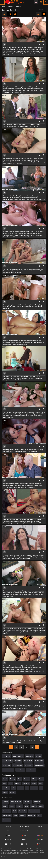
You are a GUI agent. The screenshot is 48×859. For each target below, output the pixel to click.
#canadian (35, 628)
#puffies (21, 199)
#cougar (5, 158)
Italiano (40, 839)
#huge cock (34, 197)
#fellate (39, 485)
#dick (20, 49)
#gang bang (36, 414)
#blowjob (40, 88)
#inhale (13, 742)
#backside (24, 340)
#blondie (17, 380)
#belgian (19, 592)
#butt (4, 124)
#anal (19, 48)
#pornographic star (35, 53)
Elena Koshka (6, 811)
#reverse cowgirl (23, 485)
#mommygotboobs (27, 88)
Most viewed (15, 14)
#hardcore (6, 49)
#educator (25, 126)
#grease (17, 340)
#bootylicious (7, 632)
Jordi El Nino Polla (16, 801)
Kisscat (12, 806)
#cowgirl (17, 305)
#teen (30, 126)
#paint (42, 90)
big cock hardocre (8, 760)
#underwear (37, 49)
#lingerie (31, 49)
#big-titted (36, 160)
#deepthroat (18, 158)
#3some (22, 557)
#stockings (6, 199)
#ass (31, 48)
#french (11, 417)
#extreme (37, 199)
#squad (36, 592)
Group (19, 779)
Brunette (5, 779)
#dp (10, 48)
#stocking (21, 671)
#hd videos (6, 451)
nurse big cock (20, 770)
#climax (40, 415)
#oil (6, 344)
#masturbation (23, 237)
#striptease (6, 485)
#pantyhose (39, 523)
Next (37, 747)
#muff (15, 53)
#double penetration (23, 53)
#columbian (23, 558)
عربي (8, 835)
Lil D (26, 806)
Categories (10, 6)
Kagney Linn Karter (34, 811)
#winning (17, 449)
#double (5, 594)
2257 (8, 830)
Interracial (17, 783)
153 (32, 747)
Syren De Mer (22, 811)
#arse (35, 415)
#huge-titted (6, 708)
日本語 (8, 844)
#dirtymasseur (24, 342)
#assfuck (5, 48)
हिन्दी (24, 839)
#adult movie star (8, 92)
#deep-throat (12, 160)
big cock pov (29, 756)
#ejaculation (24, 666)
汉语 (24, 835)
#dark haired (14, 708)
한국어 (24, 844)
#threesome (31, 237)
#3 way (9, 271)
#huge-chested (11, 591)
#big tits (40, 48)
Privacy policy (24, 830)
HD (44, 14)
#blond (19, 306)
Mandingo (23, 815)
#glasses (19, 521)
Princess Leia (6, 820)
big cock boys (6, 756)
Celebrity (12, 792)
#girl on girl (34, 231)
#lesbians (17, 235)
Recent (10, 14)
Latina (10, 783)
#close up (15, 48)
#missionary (22, 519)
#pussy (42, 51)
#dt (15, 414)
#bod (8, 87)
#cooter (22, 305)
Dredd (14, 811)
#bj (13, 271)
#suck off (11, 158)
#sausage (6, 54)
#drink (20, 451)
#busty (24, 158)
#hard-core (24, 162)
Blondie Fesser (7, 815)
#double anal (6, 742)
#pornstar (14, 51)
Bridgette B (34, 806)
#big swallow (14, 451)
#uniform (35, 594)
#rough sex (16, 196)
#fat (9, 51)
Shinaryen (37, 801)
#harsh (26, 671)
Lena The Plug (27, 801)
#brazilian (30, 705)
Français (8, 839)
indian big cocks (39, 765)
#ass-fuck (6, 414)
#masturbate (22, 233)
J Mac (41, 806)
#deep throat (22, 87)
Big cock (5, 792)
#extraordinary (7, 197)
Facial (40, 783)
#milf (37, 51)
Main (3, 6)
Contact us (8, 826)
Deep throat (6, 788)
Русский (40, 844)
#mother (30, 90)
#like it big (6, 449)
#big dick (12, 49)
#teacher (5, 126)
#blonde (26, 199)
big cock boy (6, 765)
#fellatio (11, 449)
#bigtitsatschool (7, 53)
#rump (36, 48)
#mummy (26, 51)
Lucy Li (39, 815)
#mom (38, 87)
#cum (42, 555)
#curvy (21, 628)
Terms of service (24, 826)
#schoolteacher (15, 632)
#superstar (6, 378)
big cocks (38, 756)
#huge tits (6, 376)
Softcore (34, 779)
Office (13, 788)
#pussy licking (37, 233)
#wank (17, 231)
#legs (4, 592)
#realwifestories (19, 271)
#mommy (12, 88)
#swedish (11, 380)
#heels (32, 124)
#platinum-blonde (27, 667)
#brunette (22, 92)
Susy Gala (19, 806)
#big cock (32, 51)
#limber (15, 671)
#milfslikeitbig (24, 483)
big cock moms (39, 760)
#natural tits (14, 87)
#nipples (22, 197)
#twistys (26, 124)
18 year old (26, 783)
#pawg (39, 519)
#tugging (5, 231)
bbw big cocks (31, 770)
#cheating (31, 162)
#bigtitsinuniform (28, 592)
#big (16, 49)
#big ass (36, 269)
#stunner (16, 92)
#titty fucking (28, 628)
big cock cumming (18, 756)
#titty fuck (12, 163)
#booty (18, 414)
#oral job (5, 705)
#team (12, 596)
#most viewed (29, 449)
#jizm (29, 558)
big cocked (18, 760)
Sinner (15, 815)
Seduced (26, 779)
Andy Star (5, 801)
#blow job (6, 163)
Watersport (34, 788)
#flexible (10, 669)
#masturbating (24, 235)
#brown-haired (7, 90)
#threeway (39, 235)
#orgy (16, 233)
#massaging (6, 342)
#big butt (5, 269)
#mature (9, 306)
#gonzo (5, 51)
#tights (14, 306)
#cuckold (17, 162)
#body (4, 87)
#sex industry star (32, 158)
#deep (31, 199)
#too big (31, 451)
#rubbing (32, 342)
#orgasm (17, 342)
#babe (14, 90)
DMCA (40, 826)
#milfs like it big (38, 449)
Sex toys (20, 788)
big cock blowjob (17, 765)
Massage (12, 779)
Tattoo (41, 779)
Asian (4, 783)
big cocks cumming (8, 770)
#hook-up (41, 231)
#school (21, 124)
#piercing (5, 340)
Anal (41, 788)
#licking (12, 199)
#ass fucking (26, 48)
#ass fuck (20, 51)
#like (35, 451)
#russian (35, 591)
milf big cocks (28, 760)
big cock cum (28, 765)
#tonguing (35, 196)
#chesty (5, 633)
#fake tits (25, 49)
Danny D (5, 806)
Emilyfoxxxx (31, 815)
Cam (27, 788)
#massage (18, 344)
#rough (9, 487)
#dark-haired (14, 237)
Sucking (34, 783)
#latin (25, 708)
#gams (10, 594)
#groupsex (10, 741)
